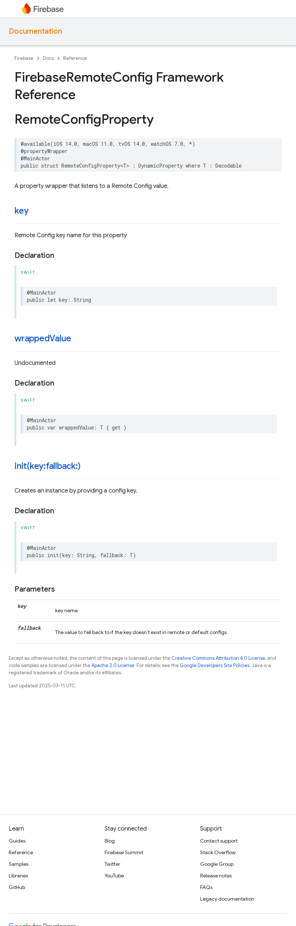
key (21, 210)
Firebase (24, 58)
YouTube (114, 875)
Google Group (217, 864)
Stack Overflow (218, 852)
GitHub (17, 887)
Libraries (18, 875)
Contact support (219, 840)
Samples (18, 864)
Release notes (216, 875)
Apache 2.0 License (113, 665)
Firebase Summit (124, 852)
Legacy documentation (227, 899)
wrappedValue (43, 338)
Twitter (112, 864)
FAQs (206, 887)
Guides (17, 840)
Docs (48, 58)
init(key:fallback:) (47, 466)
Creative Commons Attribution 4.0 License (218, 658)
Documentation (35, 31)
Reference (75, 58)
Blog (110, 840)
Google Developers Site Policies (215, 665)
